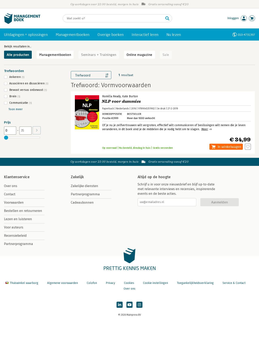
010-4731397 (246, 34)
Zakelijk (77, 177)
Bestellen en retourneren (23, 211)
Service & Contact (234, 283)
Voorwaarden (14, 202)
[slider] (6, 137)
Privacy (110, 283)
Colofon (92, 283)
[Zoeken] (113, 18)
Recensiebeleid (15, 236)
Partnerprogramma (18, 244)
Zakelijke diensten (84, 186)
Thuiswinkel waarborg (22, 283)
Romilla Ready (111, 96)
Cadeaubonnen (82, 202)
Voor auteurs (13, 227)
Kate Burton (130, 96)
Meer (204, 129)
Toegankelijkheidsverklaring (195, 283)
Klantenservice (17, 177)
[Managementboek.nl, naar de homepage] (22, 23)
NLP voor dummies (121, 101)
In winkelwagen (229, 147)
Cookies (129, 283)
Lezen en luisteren (18, 219)
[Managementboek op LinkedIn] (120, 305)
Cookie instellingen (155, 283)
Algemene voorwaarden (62, 283)
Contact (9, 194)
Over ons (10, 186)
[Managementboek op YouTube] (129, 305)
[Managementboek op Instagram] (139, 305)
